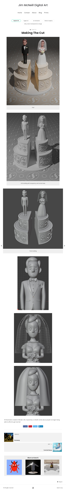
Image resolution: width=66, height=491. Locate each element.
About (34, 13)
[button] (59, 481)
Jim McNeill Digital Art (33, 5)
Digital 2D (26, 20)
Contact (27, 13)
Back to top (60, 487)
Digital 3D (16, 20)
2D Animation (36, 20)
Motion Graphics (49, 20)
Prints (46, 13)
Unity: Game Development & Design (33, 24)
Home (20, 13)
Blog (40, 13)
